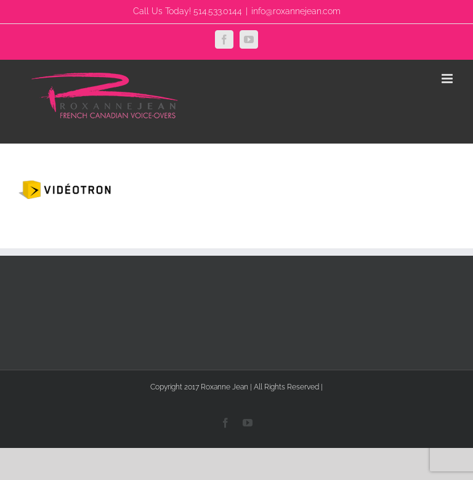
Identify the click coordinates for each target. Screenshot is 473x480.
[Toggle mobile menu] (448, 78)
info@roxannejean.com (296, 11)
